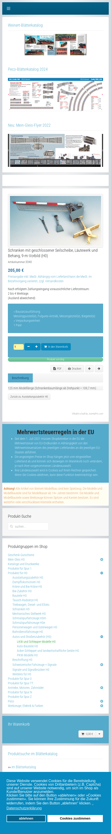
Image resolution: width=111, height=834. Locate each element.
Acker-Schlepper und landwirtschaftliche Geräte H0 (48, 650)
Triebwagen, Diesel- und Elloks (30, 604)
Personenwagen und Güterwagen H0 (34, 627)
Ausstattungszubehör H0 (27, 577)
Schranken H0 (21, 609)
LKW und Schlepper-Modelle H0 (36, 641)
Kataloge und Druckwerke (23, 564)
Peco (11, 701)
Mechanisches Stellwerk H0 (29, 613)
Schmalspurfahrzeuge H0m (29, 618)
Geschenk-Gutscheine (21, 555)
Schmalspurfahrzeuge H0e (28, 622)
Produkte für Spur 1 (20, 568)
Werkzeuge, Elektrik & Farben (25, 706)
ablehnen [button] (26, 818)
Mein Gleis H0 (16, 559)
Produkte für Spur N (20, 692)
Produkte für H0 (17, 573)
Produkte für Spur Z (20, 697)
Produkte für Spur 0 (20, 678)
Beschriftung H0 (22, 660)
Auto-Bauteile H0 (27, 646)
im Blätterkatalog (24, 767)
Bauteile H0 (19, 595)
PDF (57, 368)
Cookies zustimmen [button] (75, 818)
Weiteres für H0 (21, 674)
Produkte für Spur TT (20, 683)
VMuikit (75, 413)
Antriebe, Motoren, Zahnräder (26, 688)
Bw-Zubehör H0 (22, 591)
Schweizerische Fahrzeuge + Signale (34, 664)
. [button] (92, 803)
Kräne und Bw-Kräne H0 (27, 586)
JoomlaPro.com (95, 413)
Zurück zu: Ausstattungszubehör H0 (29, 396)
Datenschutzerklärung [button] (24, 808)
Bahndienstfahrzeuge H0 (27, 632)
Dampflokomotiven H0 (26, 582)
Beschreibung (20, 378)
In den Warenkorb (56, 346)
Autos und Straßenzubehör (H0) (31, 636)
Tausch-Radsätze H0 (25, 600)
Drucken (74, 368)
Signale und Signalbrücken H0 (30, 669)
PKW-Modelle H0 (27, 655)
